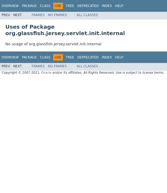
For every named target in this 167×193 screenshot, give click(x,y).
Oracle (46, 73)
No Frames (57, 15)
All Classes (87, 15)
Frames (38, 15)
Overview (10, 6)
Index (107, 6)
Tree (70, 6)
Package (29, 6)
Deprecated (88, 6)
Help (119, 6)
